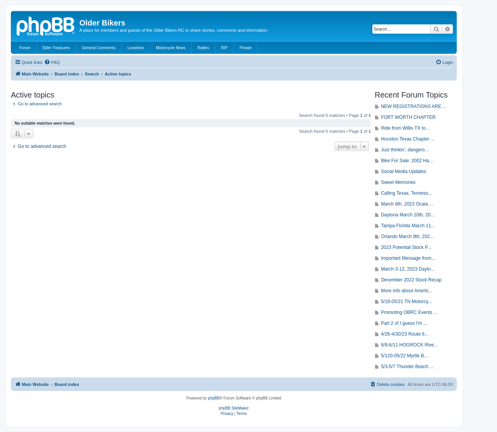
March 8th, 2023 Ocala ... (407, 204)
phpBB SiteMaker (234, 408)
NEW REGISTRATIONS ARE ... (413, 106)
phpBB (213, 398)
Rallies (203, 48)
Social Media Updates (403, 171)
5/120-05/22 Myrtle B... (404, 355)
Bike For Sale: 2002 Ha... (407, 160)
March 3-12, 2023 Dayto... (408, 269)
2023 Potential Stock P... (406, 247)
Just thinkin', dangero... (404, 150)
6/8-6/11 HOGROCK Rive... (409, 345)
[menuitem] (52, 62)
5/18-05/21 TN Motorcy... (406, 301)
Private (246, 48)
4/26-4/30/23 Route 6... (404, 334)
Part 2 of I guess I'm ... (404, 323)
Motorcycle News (170, 48)
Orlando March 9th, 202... (407, 236)
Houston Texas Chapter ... (408, 139)
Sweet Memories (398, 182)
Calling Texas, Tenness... (406, 193)
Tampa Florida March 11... (408, 225)
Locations (135, 48)
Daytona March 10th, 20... (407, 215)
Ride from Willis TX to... (405, 128)
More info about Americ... (406, 290)
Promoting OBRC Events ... (409, 312)
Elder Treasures (56, 48)
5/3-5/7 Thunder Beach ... (407, 366)
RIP (224, 48)
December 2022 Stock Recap (411, 280)
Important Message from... (408, 258)
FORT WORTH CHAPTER (408, 117)
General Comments (99, 48)
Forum (25, 48)
